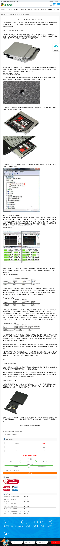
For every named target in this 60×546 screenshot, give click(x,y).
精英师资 (24, 533)
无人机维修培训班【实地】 (10, 498)
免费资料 (33, 525)
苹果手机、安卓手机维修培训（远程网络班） (13, 513)
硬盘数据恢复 (7, 501)
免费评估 (30, 472)
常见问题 (43, 446)
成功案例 (57, 1)
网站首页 (6, 533)
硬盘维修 (27, 13)
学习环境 (12, 533)
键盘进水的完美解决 (12, 433)
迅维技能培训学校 (14, 13)
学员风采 (33, 534)
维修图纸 (54, 525)
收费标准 (43, 443)
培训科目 (17, 443)
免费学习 (13, 525)
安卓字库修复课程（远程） (10, 503)
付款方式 (17, 450)
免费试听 (19, 525)
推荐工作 (47, 525)
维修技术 (21, 13)
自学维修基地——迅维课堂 (10, 508)
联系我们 (43, 450)
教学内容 (17, 446)
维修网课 (6, 525)
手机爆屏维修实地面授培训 (10, 506)
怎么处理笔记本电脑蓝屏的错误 (14, 430)
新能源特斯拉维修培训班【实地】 (12, 496)
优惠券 (40, 525)
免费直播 (26, 525)
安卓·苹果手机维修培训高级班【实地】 (13, 510)
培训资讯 (48, 533)
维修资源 (54, 533)
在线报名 (42, 533)
